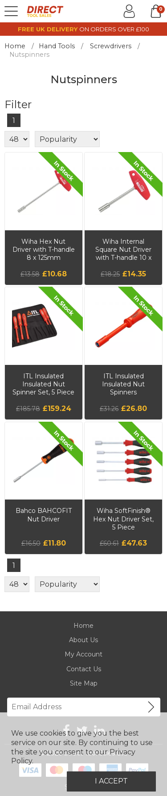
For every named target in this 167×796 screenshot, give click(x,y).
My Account (83, 654)
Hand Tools (57, 46)
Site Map (84, 683)
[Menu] (11, 11)
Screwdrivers (110, 46)
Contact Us (83, 669)
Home (14, 46)
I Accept (111, 781)
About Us (83, 640)
